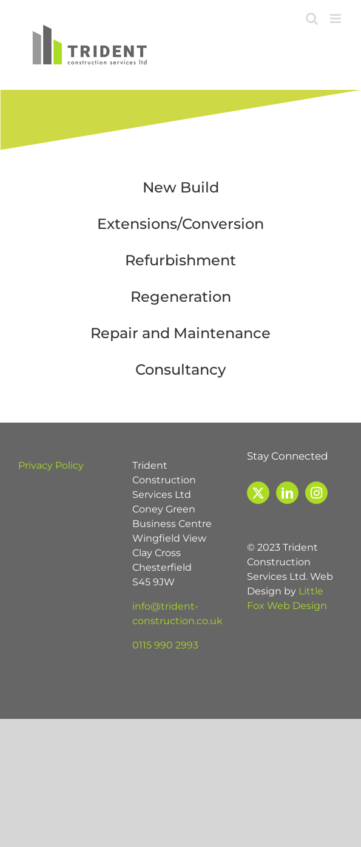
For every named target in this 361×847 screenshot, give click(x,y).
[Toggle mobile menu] (336, 18)
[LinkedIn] (287, 492)
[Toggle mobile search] (312, 18)
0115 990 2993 (165, 645)
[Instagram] (316, 492)
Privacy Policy (51, 465)
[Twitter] (258, 492)
